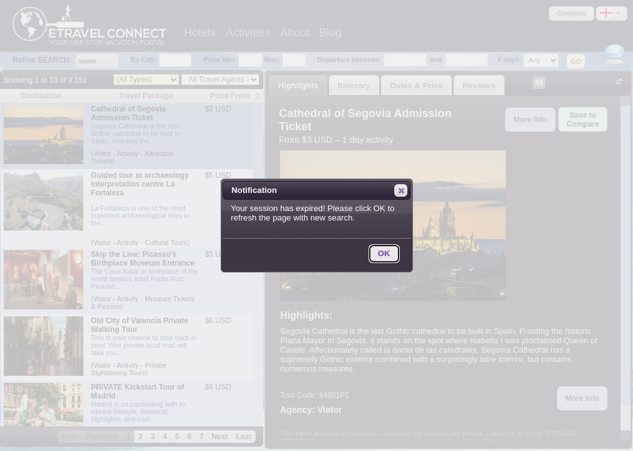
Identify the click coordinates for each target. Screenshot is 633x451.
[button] (400, 190)
